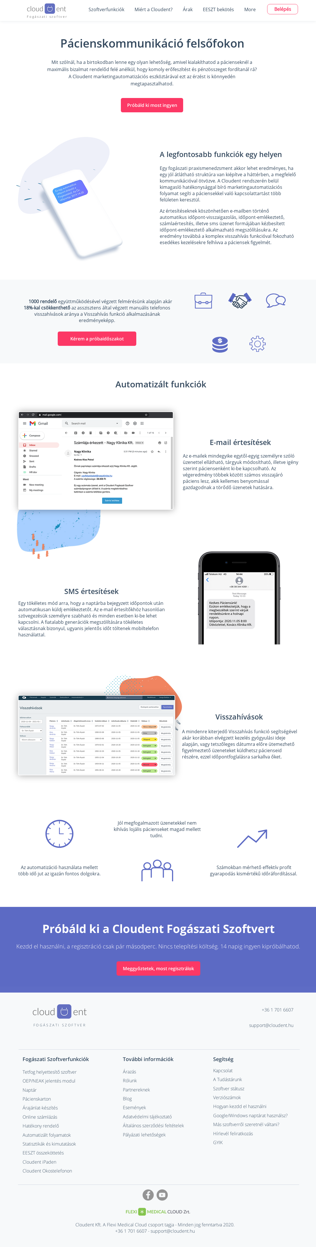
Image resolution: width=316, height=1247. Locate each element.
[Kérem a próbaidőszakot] (97, 339)
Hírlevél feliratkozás (233, 1133)
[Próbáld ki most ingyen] (152, 105)
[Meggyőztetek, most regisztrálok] (158, 968)
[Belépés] (282, 9)
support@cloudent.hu (271, 1025)
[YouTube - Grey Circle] (162, 1195)
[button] (106, 9)
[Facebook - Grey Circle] (148, 1195)
